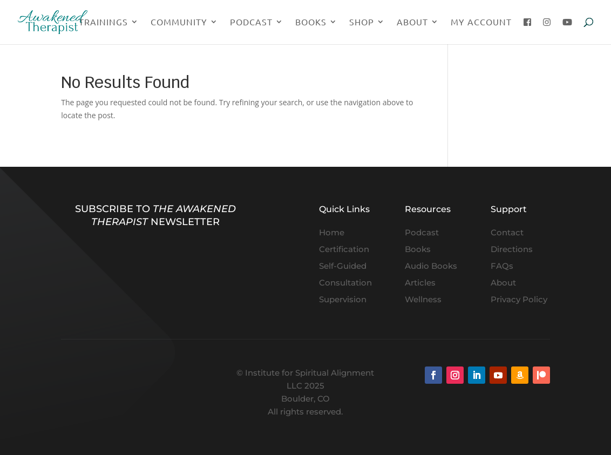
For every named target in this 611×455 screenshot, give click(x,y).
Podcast (251, 22)
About (412, 22)
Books (311, 22)
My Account (481, 22)
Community (179, 22)
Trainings (103, 22)
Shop (361, 22)
